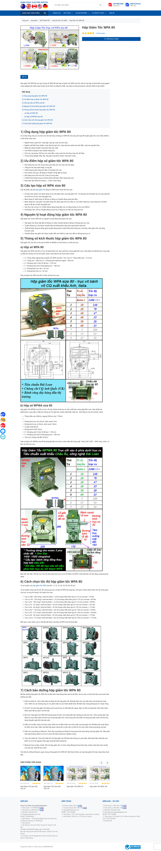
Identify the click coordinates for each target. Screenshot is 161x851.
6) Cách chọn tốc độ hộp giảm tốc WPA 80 (37, 120)
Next (107, 762)
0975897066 (118, 4)
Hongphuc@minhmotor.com (31, 814)
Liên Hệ (111, 13)
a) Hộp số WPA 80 (31, 113)
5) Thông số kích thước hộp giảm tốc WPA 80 (38, 110)
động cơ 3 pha (34, 823)
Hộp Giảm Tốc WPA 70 (75, 786)
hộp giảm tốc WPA (39, 586)
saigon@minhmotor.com (71, 810)
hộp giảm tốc (40, 190)
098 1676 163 (117, 805)
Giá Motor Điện (81, 13)
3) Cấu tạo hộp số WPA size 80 (33, 103)
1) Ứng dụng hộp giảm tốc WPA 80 (34, 96)
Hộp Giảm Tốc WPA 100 (98, 786)
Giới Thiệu (67, 13)
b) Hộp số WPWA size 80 (34, 117)
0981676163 (135, 4)
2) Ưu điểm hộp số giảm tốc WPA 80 (35, 99)
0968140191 (35, 810)
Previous (101, 762)
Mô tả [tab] (24, 77)
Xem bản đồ (26, 823)
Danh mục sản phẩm (30, 13)
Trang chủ (57, 13)
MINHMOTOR (48, 847)
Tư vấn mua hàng (111, 39)
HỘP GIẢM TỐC (25, 783)
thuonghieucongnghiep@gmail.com (115, 812)
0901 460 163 (78, 808)
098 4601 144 (117, 808)
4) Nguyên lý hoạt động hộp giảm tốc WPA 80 (38, 106)
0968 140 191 (73, 805)
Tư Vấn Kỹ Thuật (98, 13)
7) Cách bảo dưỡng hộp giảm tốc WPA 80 (37, 123)
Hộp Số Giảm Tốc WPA (74, 783)
